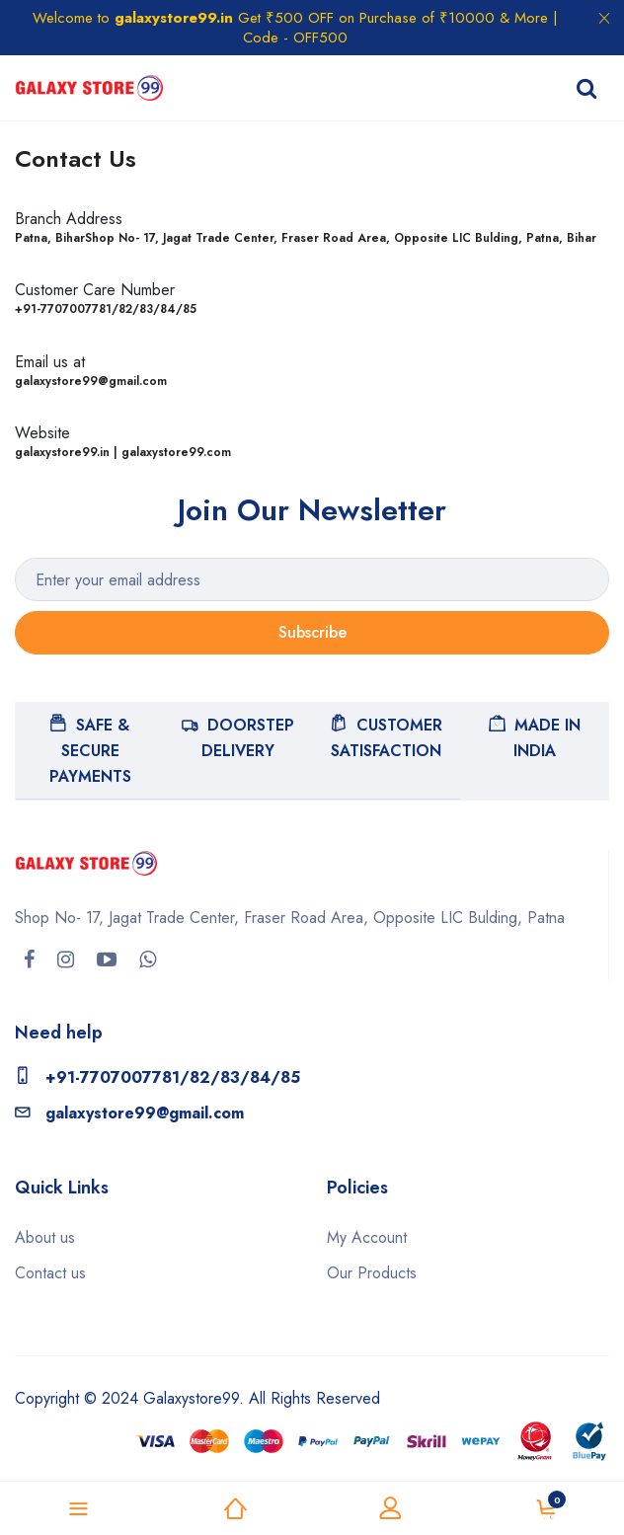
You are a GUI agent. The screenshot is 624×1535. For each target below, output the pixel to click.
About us (45, 1237)
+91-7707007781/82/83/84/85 (157, 1077)
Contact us (50, 1273)
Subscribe (312, 632)
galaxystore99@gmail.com (129, 1113)
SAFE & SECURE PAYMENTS (90, 750)
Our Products (372, 1273)
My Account (367, 1237)
